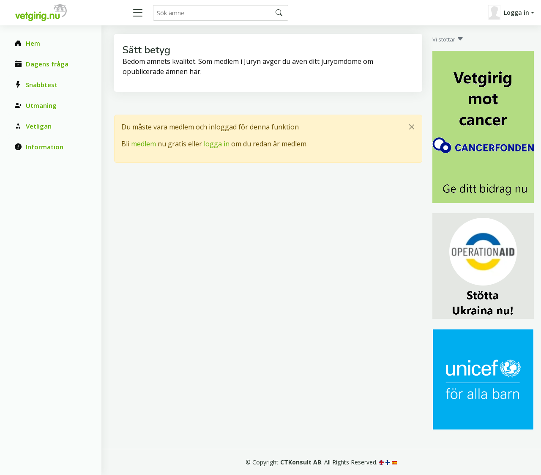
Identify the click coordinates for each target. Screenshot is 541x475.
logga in (217, 143)
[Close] (412, 127)
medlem (143, 143)
